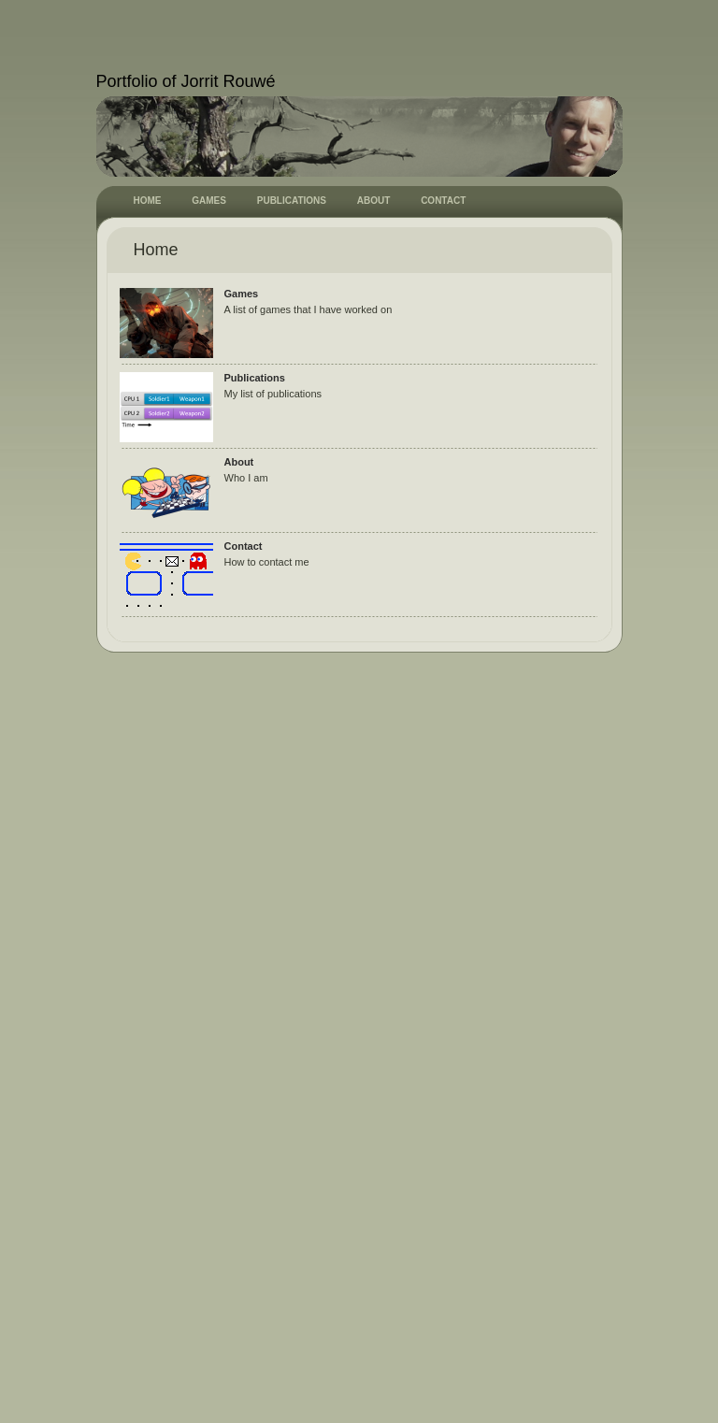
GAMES (209, 200)
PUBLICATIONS (291, 200)
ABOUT (374, 200)
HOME (148, 200)
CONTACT (443, 200)
